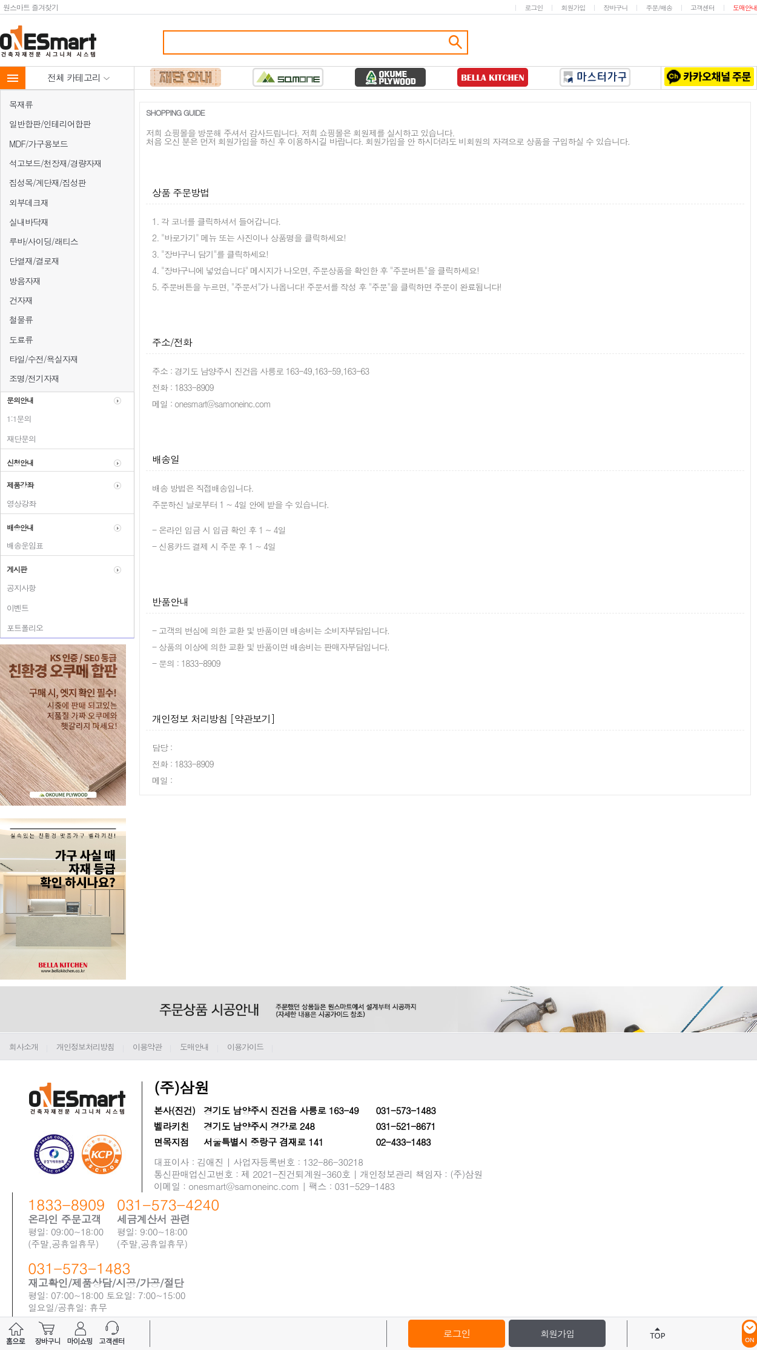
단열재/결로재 (34, 261)
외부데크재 (28, 202)
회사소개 (23, 1046)
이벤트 (14, 607)
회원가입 (573, 7)
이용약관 (147, 1046)
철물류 (21, 319)
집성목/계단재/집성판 (47, 182)
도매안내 (745, 7)
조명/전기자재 (34, 378)
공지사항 (18, 587)
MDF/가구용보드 (38, 144)
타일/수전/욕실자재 (43, 359)
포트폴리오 (22, 627)
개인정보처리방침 (85, 1046)
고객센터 (702, 7)
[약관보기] (252, 719)
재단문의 (18, 438)
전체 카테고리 (78, 77)
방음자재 (25, 281)
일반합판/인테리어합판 (50, 124)
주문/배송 (659, 7)
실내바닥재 (28, 222)
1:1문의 (16, 418)
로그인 (533, 7)
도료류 (21, 339)
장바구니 (615, 7)
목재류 (21, 104)
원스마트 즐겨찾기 (30, 7)
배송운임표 (22, 545)
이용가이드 (245, 1046)
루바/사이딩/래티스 (43, 241)
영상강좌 (18, 503)
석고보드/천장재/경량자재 (55, 163)
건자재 (21, 300)
